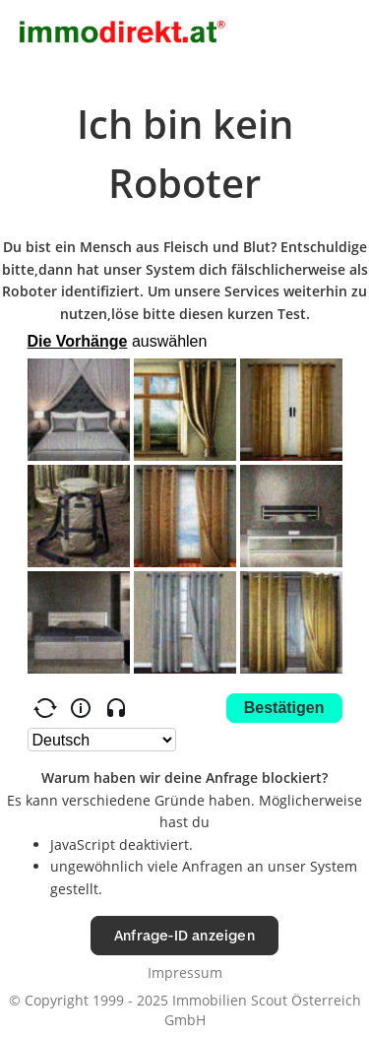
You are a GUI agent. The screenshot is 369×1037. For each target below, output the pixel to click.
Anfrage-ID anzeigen (184, 935)
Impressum (185, 972)
